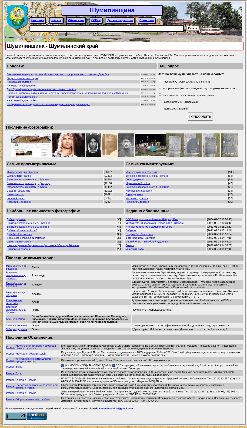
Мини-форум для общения (22, 172)
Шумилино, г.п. (15, 194)
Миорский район (135, 249)
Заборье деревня (16, 325)
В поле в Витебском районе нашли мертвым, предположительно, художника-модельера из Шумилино (67, 93)
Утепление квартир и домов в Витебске (149, 226)
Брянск (130, 245)
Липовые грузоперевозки (21, 85)
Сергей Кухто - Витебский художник (147, 241)
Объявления (76, 20)
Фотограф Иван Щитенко (140, 237)
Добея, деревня (135, 179)
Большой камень (16, 319)
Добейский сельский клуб (22, 230)
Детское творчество (120, 20)
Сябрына (131, 230)
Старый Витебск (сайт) (139, 234)
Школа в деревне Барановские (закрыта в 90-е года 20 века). (43, 245)
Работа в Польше (25, 379)
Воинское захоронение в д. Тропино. (28, 179)
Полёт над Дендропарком (22, 96)
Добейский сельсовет (19, 234)
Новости (56, 20)
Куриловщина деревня (139, 190)
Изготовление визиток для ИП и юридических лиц (34, 360)
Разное (10, 347)
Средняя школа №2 (18, 190)
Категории (37, 20)
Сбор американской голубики (32, 399)
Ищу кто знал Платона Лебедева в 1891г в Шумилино (35, 347)
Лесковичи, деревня (19, 201)
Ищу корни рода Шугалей (30, 353)
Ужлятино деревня (137, 198)
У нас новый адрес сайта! (22, 100)
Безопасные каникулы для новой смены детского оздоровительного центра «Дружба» (58, 74)
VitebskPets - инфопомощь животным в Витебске (155, 223)
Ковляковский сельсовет (14, 302)
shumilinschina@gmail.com (116, 408)
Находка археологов (19, 81)
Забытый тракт (15, 198)
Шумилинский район (19, 175)
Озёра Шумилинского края (22, 78)
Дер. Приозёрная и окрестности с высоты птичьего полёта (41, 89)
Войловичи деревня (18, 249)
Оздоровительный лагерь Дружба (27, 187)
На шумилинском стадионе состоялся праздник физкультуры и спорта (48, 104)
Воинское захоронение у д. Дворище (28, 183)
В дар (18, 366)
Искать (192, 28)
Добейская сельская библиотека (26, 237)
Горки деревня (134, 194)
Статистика (146, 20)
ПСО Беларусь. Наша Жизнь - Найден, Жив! (152, 219)
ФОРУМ (95, 20)
